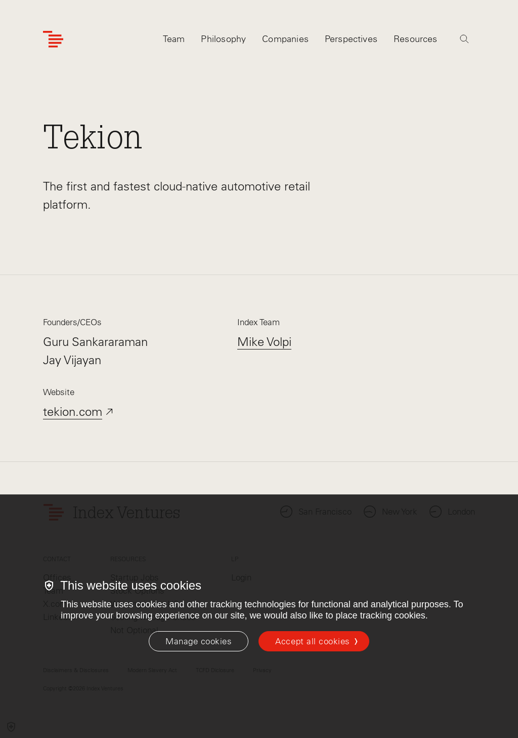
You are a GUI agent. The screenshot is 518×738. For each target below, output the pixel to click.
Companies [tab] (285, 39)
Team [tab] (174, 39)
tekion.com (72, 411)
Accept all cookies (312, 641)
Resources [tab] (416, 39)
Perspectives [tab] (351, 39)
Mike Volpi (264, 341)
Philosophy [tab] (223, 39)
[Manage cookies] (198, 641)
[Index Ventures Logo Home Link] (53, 39)
